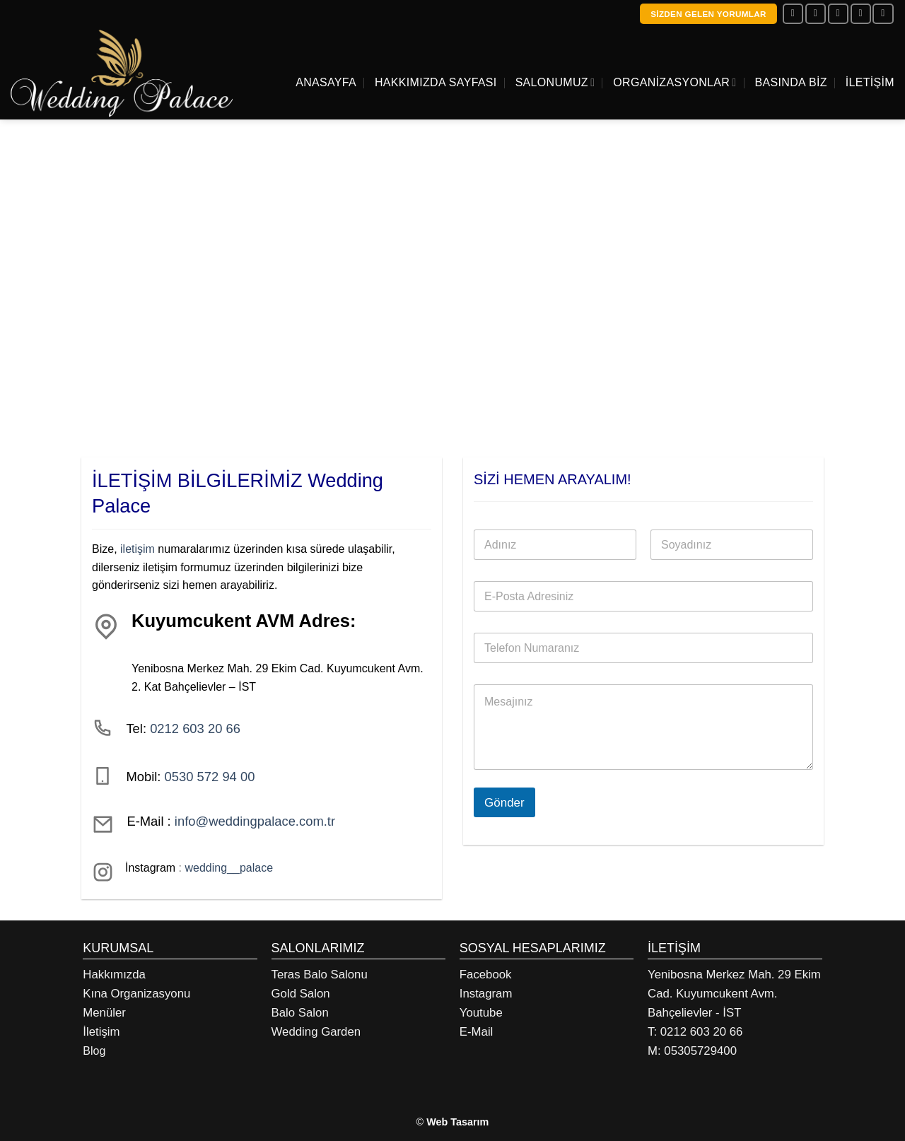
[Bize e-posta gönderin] (838, 14)
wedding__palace (229, 868)
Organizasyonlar (674, 82)
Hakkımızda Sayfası (436, 82)
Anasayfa (326, 82)
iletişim (137, 549)
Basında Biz (791, 82)
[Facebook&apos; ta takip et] (793, 14)
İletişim (870, 82)
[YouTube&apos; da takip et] (882, 14)
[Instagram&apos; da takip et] (815, 14)
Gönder (504, 802)
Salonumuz (555, 82)
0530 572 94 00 (210, 776)
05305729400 (700, 1051)
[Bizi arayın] (861, 14)
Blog (94, 1051)
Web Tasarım (457, 1122)
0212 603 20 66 (195, 728)
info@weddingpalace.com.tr (255, 821)
